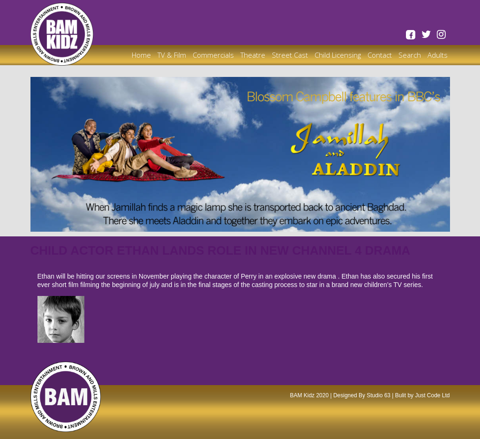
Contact (380, 55)
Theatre (252, 55)
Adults (438, 55)
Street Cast (290, 55)
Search (409, 55)
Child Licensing (338, 55)
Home (141, 55)
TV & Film (172, 55)
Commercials (213, 55)
